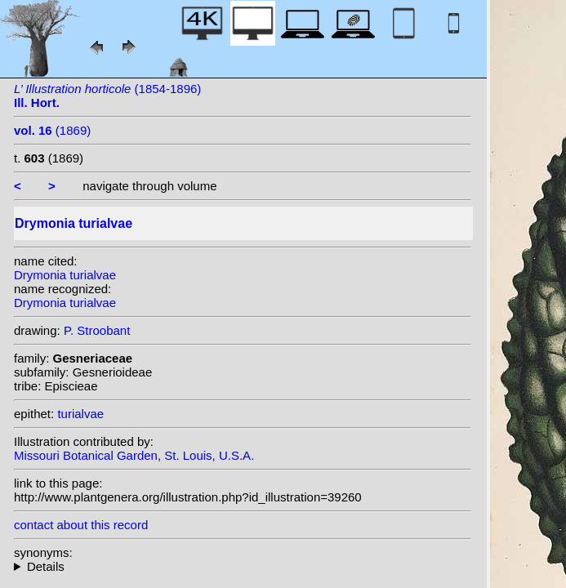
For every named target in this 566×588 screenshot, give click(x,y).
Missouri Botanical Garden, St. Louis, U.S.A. (134, 455)
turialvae (80, 414)
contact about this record (81, 525)
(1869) (52, 130)
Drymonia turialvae (65, 275)
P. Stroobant (97, 330)
